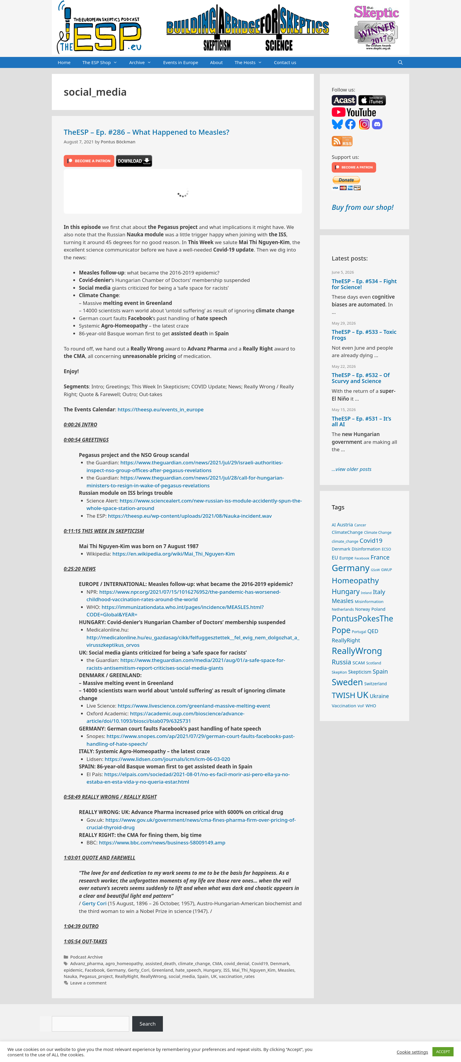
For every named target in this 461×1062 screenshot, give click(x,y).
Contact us (285, 62)
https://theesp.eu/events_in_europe (161, 409)
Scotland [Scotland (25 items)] (373, 663)
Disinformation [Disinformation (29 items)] (366, 549)
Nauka (70, 976)
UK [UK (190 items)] (362, 695)
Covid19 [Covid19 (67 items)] (371, 540)
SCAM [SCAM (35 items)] (359, 663)
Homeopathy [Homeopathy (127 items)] (355, 580)
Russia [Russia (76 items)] (341, 662)
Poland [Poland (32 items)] (378, 609)
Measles (286, 970)
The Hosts (251, 62)
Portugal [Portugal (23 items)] (359, 631)
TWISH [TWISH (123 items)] (343, 695)
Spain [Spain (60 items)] (380, 671)
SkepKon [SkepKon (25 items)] (339, 672)
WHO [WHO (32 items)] (370, 705)
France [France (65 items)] (380, 557)
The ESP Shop (102, 62)
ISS (226, 970)
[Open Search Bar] (400, 62)
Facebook (95, 970)
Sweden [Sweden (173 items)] (347, 682)
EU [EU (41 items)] (335, 557)
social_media (182, 976)
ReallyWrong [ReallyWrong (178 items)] (357, 650)
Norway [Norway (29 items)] (362, 609)
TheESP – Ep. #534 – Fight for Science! (364, 284)
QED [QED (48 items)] (373, 631)
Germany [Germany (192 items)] (351, 568)
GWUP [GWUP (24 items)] (386, 569)
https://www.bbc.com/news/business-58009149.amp (162, 842)
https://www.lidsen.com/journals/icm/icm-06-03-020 (167, 759)
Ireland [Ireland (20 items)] (366, 593)
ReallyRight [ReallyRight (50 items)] (346, 640)
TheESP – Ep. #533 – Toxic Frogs (364, 334)
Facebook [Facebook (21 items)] (362, 558)
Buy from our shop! (362, 207)
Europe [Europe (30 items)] (346, 558)
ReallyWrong (153, 976)
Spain (202, 976)
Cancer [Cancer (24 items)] (360, 525)
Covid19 (260, 963)
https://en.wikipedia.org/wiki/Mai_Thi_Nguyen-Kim (174, 553)
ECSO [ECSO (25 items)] (386, 549)
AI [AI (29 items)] (334, 525)
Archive (143, 62)
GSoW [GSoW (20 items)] (375, 570)
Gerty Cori (94, 903)
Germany (116, 970)
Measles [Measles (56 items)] (342, 601)
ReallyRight (126, 976)
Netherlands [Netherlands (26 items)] (343, 609)
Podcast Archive (86, 957)
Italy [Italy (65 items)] (379, 591)
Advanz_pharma (86, 963)
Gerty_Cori (138, 970)
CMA (217, 963)
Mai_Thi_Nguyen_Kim (253, 970)
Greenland (162, 970)
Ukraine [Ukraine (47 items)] (379, 696)
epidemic (73, 970)
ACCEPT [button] (443, 1051)
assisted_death (160, 963)
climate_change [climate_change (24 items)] (345, 541)
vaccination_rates (237, 976)
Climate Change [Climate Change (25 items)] (378, 532)
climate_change (194, 963)
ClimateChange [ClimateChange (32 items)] (347, 532)
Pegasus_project (96, 976)
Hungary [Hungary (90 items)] (346, 591)
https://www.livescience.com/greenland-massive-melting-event (194, 705)
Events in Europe (180, 62)
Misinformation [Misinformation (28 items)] (369, 601)
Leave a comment (88, 983)
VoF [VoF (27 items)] (361, 705)
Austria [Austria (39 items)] (345, 524)
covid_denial (237, 963)
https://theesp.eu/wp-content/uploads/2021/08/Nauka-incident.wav (190, 515)
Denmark (279, 963)
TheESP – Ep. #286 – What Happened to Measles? (146, 132)
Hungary (212, 970)
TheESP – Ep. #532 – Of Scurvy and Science (361, 378)
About (216, 62)
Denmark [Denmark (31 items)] (341, 549)
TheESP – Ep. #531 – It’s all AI (361, 421)
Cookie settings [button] (412, 1052)
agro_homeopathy (124, 963)
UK (214, 976)
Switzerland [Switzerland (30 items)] (375, 683)
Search (148, 1023)
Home (64, 62)
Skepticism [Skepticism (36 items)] (359, 672)
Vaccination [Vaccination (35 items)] (344, 705)
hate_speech (188, 970)
